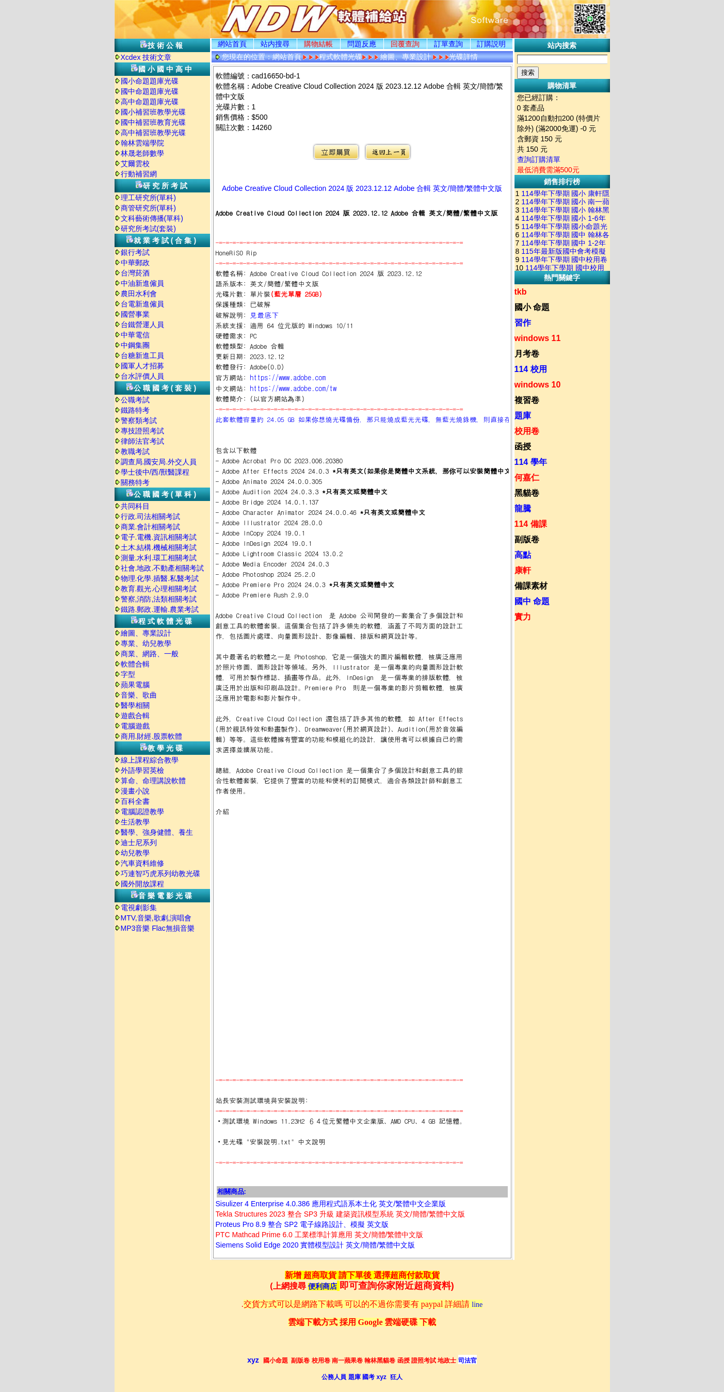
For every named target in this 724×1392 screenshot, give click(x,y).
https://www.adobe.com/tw (293, 388)
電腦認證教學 (142, 811)
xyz (253, 1360)
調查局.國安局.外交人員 (159, 462)
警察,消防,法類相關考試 (159, 599)
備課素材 (531, 585)
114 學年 (530, 462)
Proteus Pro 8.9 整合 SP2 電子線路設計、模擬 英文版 (302, 1224)
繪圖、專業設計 (146, 633)
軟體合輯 (135, 664)
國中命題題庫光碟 (150, 91)
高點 (522, 555)
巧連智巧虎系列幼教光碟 (160, 873)
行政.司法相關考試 (151, 516)
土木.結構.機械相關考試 (159, 547)
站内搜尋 (275, 44)
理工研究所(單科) (148, 197)
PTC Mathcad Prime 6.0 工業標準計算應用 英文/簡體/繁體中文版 (320, 1235)
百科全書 (135, 801)
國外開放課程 (142, 884)
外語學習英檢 (142, 770)
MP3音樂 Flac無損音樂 (158, 928)
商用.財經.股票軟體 (152, 736)
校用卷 (526, 431)
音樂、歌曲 (139, 695)
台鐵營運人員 (142, 324)
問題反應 (361, 44)
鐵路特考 (135, 410)
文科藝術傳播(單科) (152, 218)
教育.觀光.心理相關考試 (159, 589)
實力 (522, 616)
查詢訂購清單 (538, 159)
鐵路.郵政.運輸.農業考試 (160, 609)
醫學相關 (135, 705)
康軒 (522, 570)
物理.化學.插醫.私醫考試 (160, 578)
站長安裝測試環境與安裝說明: (262, 1100)
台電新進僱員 (142, 304)
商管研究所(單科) (148, 208)
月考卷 (526, 353)
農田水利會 (139, 293)
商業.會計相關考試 (151, 527)
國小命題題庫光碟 (150, 81)
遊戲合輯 (135, 715)
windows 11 (537, 338)
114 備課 (530, 524)
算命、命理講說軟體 (153, 780)
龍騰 (522, 508)
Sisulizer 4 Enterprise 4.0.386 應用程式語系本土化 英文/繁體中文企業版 (331, 1204)
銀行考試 (135, 252)
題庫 (522, 415)
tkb (520, 291)
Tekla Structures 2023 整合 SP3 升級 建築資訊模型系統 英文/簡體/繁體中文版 (340, 1214)
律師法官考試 (142, 441)
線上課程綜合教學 (150, 760)
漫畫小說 (135, 791)
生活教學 (135, 822)
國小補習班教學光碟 (153, 112)
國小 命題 (532, 307)
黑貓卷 (526, 493)
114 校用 (530, 369)
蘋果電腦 (135, 685)
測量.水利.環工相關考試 (159, 558)
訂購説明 (491, 44)
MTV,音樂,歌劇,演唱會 (156, 918)
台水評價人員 (142, 376)
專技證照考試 (142, 431)
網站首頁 (232, 44)
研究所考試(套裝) (148, 228)
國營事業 (135, 314)
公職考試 (135, 400)
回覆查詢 (405, 44)
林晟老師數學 (142, 153)
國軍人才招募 (142, 366)
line (477, 1304)
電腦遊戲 (135, 726)
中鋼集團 (135, 345)
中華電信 (135, 335)
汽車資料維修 (142, 863)
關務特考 (135, 482)
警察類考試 (139, 420)
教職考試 (135, 451)
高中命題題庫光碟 (150, 102)
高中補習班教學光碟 (153, 132)
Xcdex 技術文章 (146, 57)
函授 (522, 446)
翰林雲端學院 (142, 143)
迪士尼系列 (139, 842)
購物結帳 (318, 44)
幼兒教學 (135, 853)
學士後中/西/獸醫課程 (155, 472)
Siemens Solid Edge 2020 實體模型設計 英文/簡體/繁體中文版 (315, 1245)
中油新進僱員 (142, 283)
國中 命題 (532, 601)
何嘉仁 (526, 477)
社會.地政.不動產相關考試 (162, 568)
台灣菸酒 (135, 273)
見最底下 (264, 315)
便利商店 (322, 1286)
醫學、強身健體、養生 (157, 832)
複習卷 (526, 400)
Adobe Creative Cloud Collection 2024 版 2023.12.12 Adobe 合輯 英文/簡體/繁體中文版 (362, 188)
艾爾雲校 (135, 163)
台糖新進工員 (142, 355)
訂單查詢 (448, 44)
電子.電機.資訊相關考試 (159, 537)
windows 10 (537, 384)
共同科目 (135, 506)
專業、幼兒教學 (146, 643)
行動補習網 (139, 174)
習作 (522, 322)
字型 (128, 674)
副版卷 (526, 539)
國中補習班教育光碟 (153, 122)
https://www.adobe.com (288, 377)
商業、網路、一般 (150, 654)
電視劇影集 (139, 907)
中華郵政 (135, 262)
